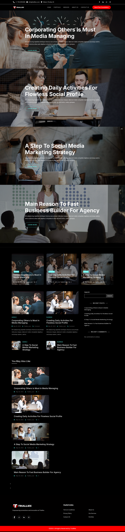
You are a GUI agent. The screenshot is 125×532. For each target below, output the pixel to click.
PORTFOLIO (57, 7)
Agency (16, 271)
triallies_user (29, 282)
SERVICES (66, 7)
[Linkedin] (103, 2)
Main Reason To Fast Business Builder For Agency (62, 207)
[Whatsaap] (106, 2)
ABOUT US (75, 7)
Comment (37, 326)
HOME (49, 7)
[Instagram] (110, 2)
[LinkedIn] (24, 516)
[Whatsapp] (19, 516)
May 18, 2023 (19, 282)
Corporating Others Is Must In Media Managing (60, 32)
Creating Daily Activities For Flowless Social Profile (61, 90)
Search (87, 292)
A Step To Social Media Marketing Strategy (54, 149)
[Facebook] (99, 2)
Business (51, 271)
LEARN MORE (32, 50)
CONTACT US (85, 7)
